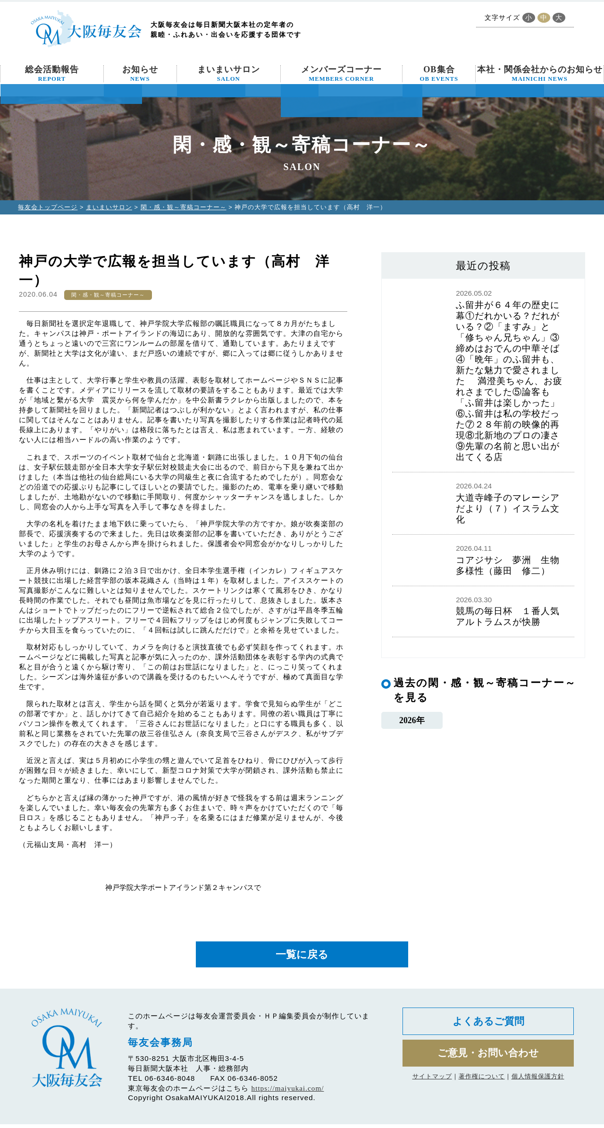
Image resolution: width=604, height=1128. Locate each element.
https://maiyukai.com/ (288, 1092)
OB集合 (439, 73)
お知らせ (140, 73)
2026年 (411, 721)
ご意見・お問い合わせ (488, 1061)
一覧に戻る (302, 956)
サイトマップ (432, 1085)
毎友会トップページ (47, 207)
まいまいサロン (228, 73)
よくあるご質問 (488, 1026)
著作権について (482, 1085)
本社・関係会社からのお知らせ (540, 73)
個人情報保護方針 (538, 1085)
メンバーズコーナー (341, 73)
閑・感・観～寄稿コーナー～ (183, 207)
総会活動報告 (52, 73)
